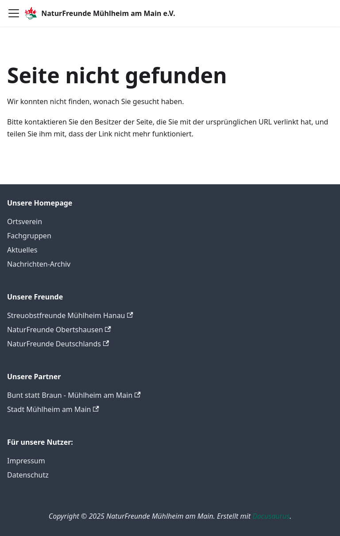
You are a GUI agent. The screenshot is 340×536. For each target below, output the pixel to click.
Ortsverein (24, 221)
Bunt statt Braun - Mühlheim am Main (74, 395)
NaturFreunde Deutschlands (58, 344)
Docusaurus (271, 516)
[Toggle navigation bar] (13, 13)
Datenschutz (28, 475)
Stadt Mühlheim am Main (53, 409)
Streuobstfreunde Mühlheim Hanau (70, 315)
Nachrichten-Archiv (38, 264)
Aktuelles (22, 250)
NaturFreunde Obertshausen (59, 329)
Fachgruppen (29, 236)
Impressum (26, 461)
